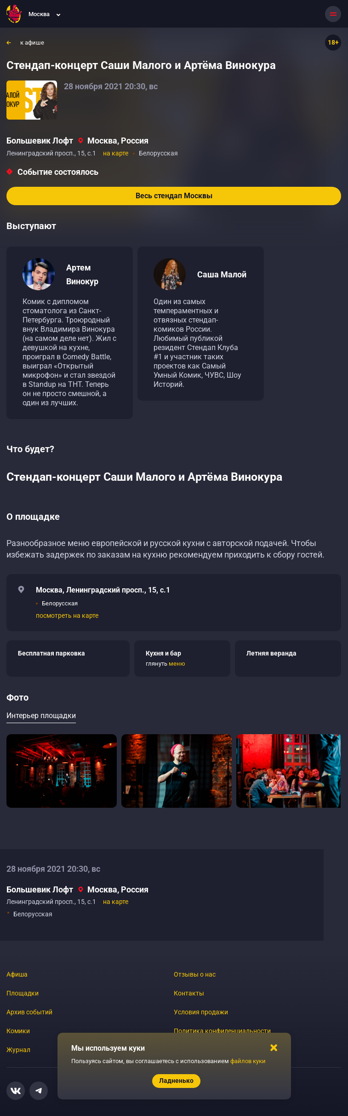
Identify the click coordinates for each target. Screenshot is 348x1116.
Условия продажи (201, 1012)
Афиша (17, 974)
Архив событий (29, 1012)
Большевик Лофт (39, 140)
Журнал (18, 1049)
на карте (115, 153)
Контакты (189, 993)
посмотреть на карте (67, 615)
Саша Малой (221, 274)
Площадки (22, 993)
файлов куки (248, 1061)
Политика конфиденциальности (222, 1031)
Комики (18, 1031)
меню (177, 663)
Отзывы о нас (195, 974)
